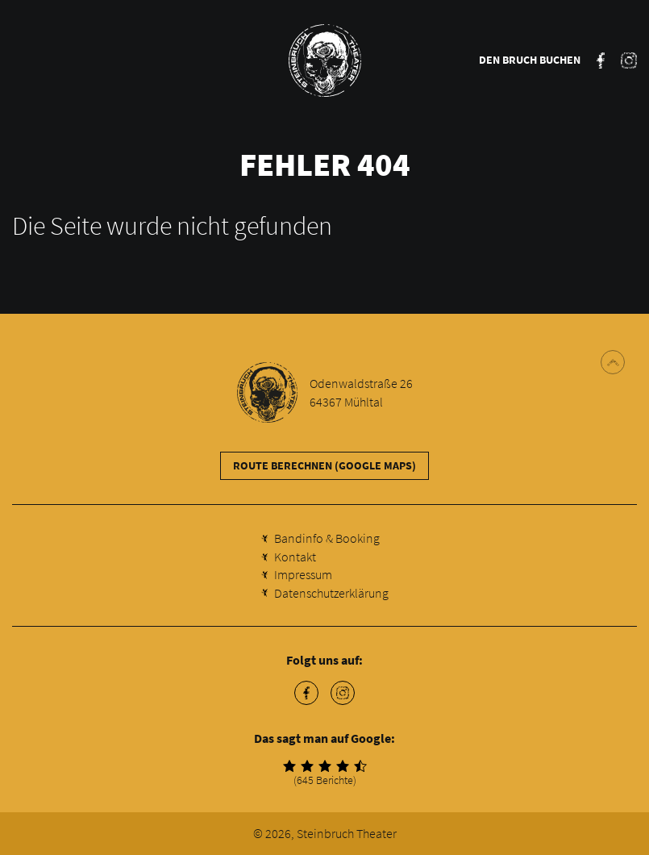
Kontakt (295, 556)
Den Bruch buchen (529, 59)
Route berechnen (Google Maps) (324, 465)
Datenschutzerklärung (331, 593)
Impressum (303, 574)
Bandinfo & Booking (327, 538)
